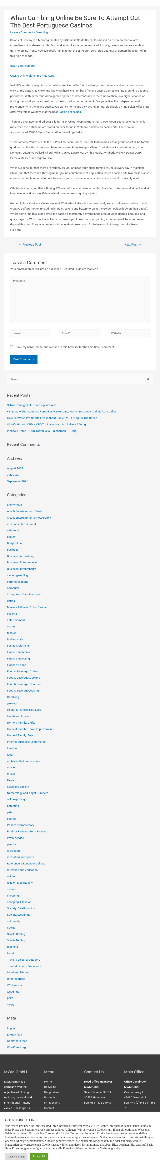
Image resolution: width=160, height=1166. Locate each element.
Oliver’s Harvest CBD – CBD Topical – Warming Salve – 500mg (46, 424)
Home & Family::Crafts (21, 722)
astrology (13, 530)
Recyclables (51, 1092)
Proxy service (15, 837)
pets (9, 812)
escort (11, 626)
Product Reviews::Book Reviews (27, 831)
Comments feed (17, 1040)
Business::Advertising (20, 556)
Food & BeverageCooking (23, 690)
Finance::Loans (16, 665)
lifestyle (12, 748)
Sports (11, 927)
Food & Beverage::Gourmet (24, 684)
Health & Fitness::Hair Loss (24, 709)
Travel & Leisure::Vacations (24, 966)
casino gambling (17, 575)
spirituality (13, 921)
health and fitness (18, 716)
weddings (13, 991)
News (10, 780)
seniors (11, 889)
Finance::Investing (18, 658)
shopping (13, 895)
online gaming (16, 799)
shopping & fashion (19, 902)
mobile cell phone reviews (23, 761)
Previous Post (30, 244)
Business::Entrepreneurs (22, 562)
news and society (18, 786)
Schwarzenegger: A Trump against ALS (31, 405)
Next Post (132, 244)
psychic (12, 844)
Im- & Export (52, 1102)
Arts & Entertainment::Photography (29, 517)
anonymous (14, 504)
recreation (13, 850)
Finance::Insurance (19, 652)
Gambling (42, 32)
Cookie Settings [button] (16, 1156)
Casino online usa (70, 111)
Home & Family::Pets (20, 735)
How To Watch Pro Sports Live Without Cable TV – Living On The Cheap (52, 418)
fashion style (15, 639)
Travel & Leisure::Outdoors (23, 959)
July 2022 (13, 474)
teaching (12, 946)
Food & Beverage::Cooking (23, 677)
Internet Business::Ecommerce (26, 741)
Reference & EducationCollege (26, 863)
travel (10, 953)
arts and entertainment (21, 524)
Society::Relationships (21, 908)
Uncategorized (16, 978)
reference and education (22, 870)
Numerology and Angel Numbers (27, 793)
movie (11, 767)
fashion (11, 633)
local (10, 754)
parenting (13, 805)
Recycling (50, 1086)
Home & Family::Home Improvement (30, 729)
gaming (12, 703)
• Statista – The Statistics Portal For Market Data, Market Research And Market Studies (61, 411)
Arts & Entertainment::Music (24, 511)
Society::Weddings (18, 914)
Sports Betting (16, 934)
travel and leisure (18, 972)
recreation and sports (20, 857)
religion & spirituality (20, 882)
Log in (11, 1028)
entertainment (16, 620)
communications (17, 581)
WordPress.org (16, 1047)
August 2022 (15, 468)
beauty (11, 536)
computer (13, 588)
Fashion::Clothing (18, 645)
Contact (49, 1108)
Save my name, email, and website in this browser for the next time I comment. (65, 347)
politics (11, 818)
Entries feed (14, 1034)
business (13, 549)
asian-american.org (22, 65)
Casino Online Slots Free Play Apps (32, 75)
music (11, 773)
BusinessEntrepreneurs (21, 568)
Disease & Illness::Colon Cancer (27, 607)
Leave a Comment (21, 32)
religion (11, 876)
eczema (12, 613)
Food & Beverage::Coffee (22, 671)
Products (50, 1097)
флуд (10, 1004)
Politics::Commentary (20, 825)
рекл (10, 998)
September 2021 (17, 481)
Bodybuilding (15, 543)
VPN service (14, 985)
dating (11, 600)
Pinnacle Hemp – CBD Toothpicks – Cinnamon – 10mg (41, 430)
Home (48, 1081)
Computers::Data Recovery (24, 594)
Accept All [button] (38, 1156)
